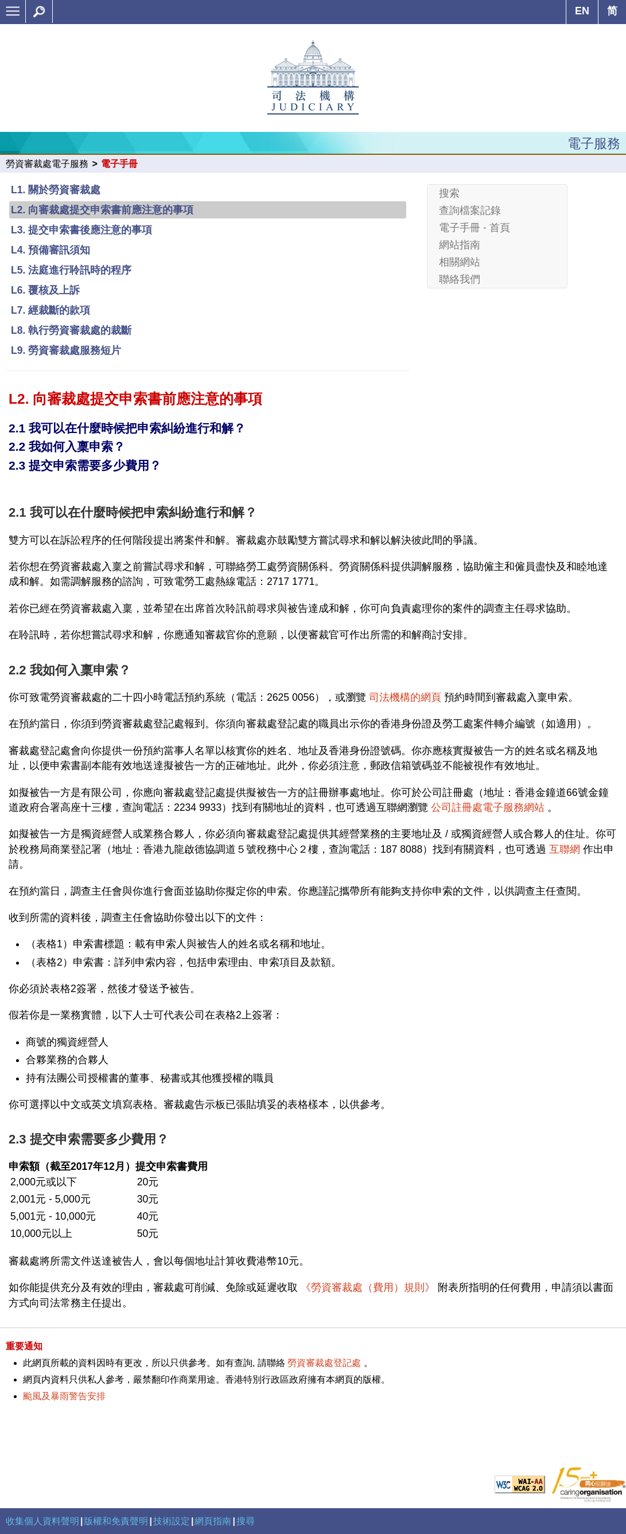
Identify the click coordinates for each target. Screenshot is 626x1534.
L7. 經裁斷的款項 (50, 310)
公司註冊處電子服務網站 (488, 807)
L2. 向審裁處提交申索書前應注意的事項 (102, 210)
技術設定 (171, 1521)
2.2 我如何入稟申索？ (67, 446)
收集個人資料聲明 (42, 1521)
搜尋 (245, 1521)
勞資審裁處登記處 (324, 1363)
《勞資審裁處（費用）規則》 (368, 1287)
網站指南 (459, 245)
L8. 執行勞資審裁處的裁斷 (71, 330)
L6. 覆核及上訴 (45, 290)
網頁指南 (213, 1521)
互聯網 (564, 849)
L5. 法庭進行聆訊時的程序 (71, 270)
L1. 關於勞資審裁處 (55, 190)
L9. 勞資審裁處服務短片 (66, 350)
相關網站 (459, 262)
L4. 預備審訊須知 (50, 250)
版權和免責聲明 (116, 1521)
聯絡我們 (459, 279)
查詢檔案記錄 (470, 210)
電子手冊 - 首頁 (474, 227)
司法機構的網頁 (405, 697)
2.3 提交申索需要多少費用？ (85, 465)
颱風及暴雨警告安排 (64, 1396)
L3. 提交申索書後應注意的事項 (81, 230)
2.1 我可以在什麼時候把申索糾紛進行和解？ (127, 428)
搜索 (449, 193)
